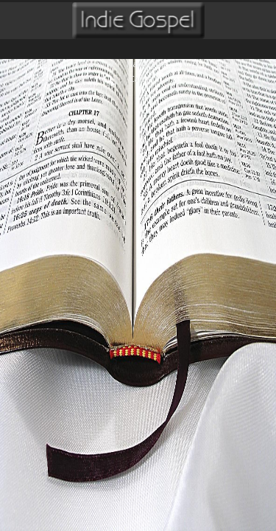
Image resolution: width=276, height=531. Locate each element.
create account (32, 79)
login (80, 79)
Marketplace (150, 63)
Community (96, 63)
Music (194, 63)
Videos (228, 63)
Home (20, 63)
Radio (53, 63)
